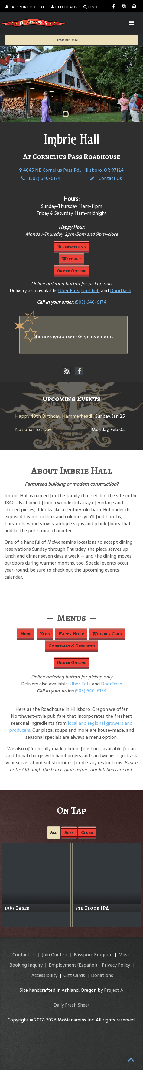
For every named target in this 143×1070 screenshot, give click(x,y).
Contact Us (106, 178)
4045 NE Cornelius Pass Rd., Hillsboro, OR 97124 (71, 170)
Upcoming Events (71, 398)
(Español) (87, 965)
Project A (113, 990)
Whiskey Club (107, 634)
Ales (69, 832)
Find (90, 7)
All (53, 832)
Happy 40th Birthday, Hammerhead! (53, 416)
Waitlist (71, 259)
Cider (87, 832)
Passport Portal (25, 7)
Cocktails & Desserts (71, 646)
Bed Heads (64, 7)
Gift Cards (74, 975)
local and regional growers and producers (70, 726)
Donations (102, 975)
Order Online (71, 271)
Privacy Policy (116, 965)
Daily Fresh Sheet (72, 1005)
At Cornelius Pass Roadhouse (71, 156)
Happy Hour (71, 634)
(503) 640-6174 (40, 178)
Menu (25, 634)
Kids (45, 634)
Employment (62, 965)
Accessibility (44, 975)
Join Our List (55, 954)
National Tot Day (33, 429)
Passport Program (93, 954)
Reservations (71, 247)
